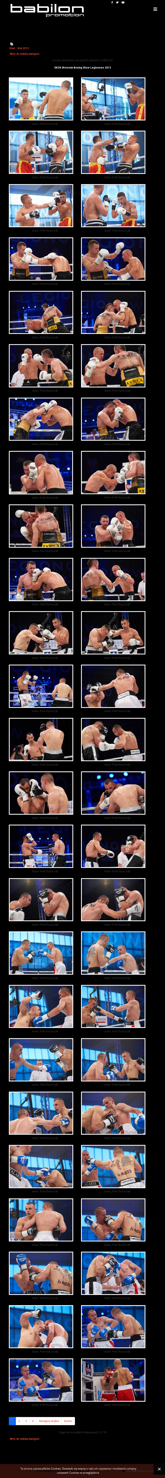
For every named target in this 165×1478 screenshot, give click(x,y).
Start (12, 48)
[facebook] (112, 2)
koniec (68, 1421)
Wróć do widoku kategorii (24, 53)
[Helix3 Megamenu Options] (155, 9)
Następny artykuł (49, 1421)
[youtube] (123, 2)
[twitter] (117, 2)
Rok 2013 (23, 48)
